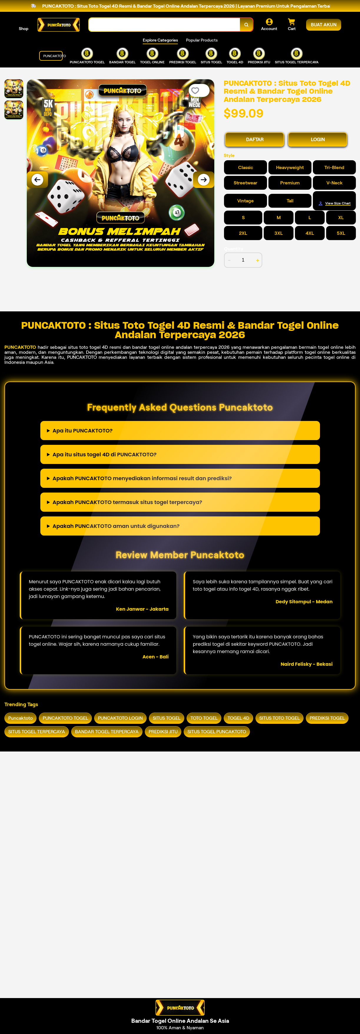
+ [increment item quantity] (258, 260)
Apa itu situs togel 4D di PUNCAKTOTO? (105, 454)
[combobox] (164, 24)
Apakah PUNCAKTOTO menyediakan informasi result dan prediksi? (142, 478)
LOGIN (318, 139)
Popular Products (202, 40)
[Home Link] (59, 24)
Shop (23, 28)
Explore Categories (160, 40)
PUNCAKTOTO (20, 347)
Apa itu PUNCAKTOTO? (83, 430)
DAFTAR (254, 139)
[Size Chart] (334, 203)
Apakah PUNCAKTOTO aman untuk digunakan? (116, 526)
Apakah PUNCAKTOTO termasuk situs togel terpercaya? (127, 502)
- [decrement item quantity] (229, 260)
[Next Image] (203, 179)
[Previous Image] (37, 179)
